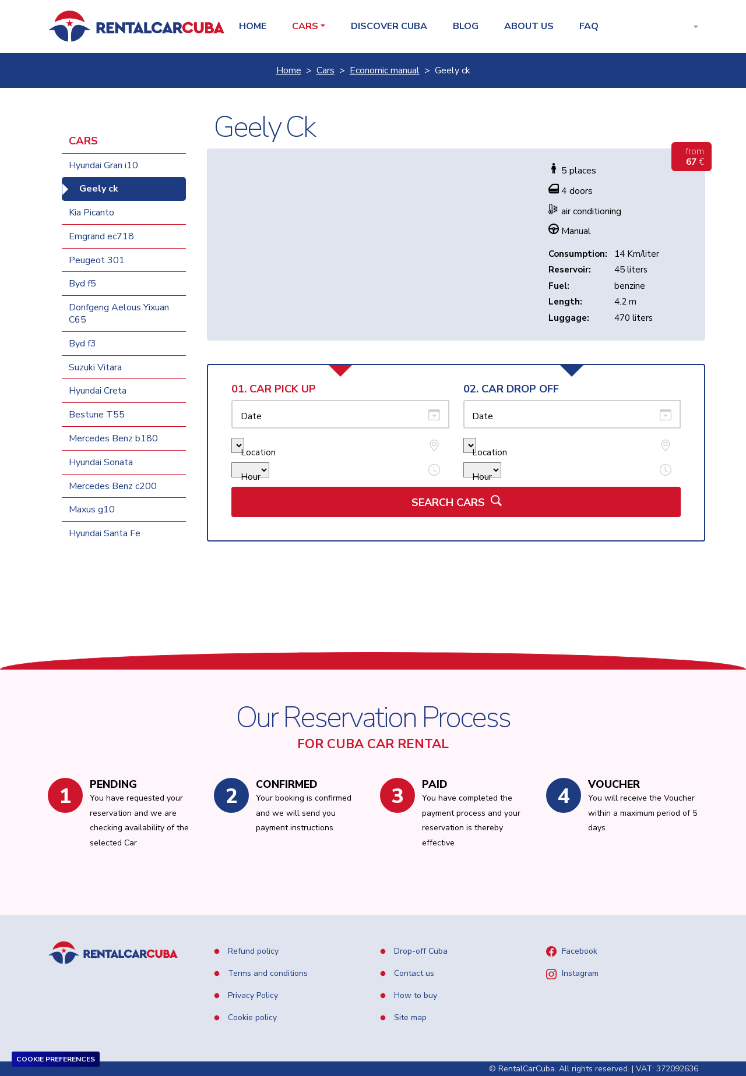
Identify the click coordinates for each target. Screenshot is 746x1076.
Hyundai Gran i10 (103, 165)
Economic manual (385, 70)
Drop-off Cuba (420, 951)
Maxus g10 (92, 509)
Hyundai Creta (97, 390)
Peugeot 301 (97, 260)
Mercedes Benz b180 (113, 438)
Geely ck (98, 188)
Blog (465, 26)
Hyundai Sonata (101, 462)
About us (529, 26)
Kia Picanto (91, 212)
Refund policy (252, 951)
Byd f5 (82, 283)
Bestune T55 (97, 414)
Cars (325, 70)
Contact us (413, 973)
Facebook (578, 951)
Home (252, 26)
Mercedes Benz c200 (113, 486)
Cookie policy (251, 1017)
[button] (686, 26)
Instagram (579, 973)
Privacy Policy (252, 995)
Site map (409, 1017)
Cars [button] (305, 26)
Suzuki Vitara (95, 367)
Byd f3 (82, 343)
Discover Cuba (389, 26)
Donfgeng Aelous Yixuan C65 (119, 313)
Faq (589, 26)
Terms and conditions (267, 973)
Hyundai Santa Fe (104, 533)
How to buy (414, 995)
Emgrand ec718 (101, 236)
